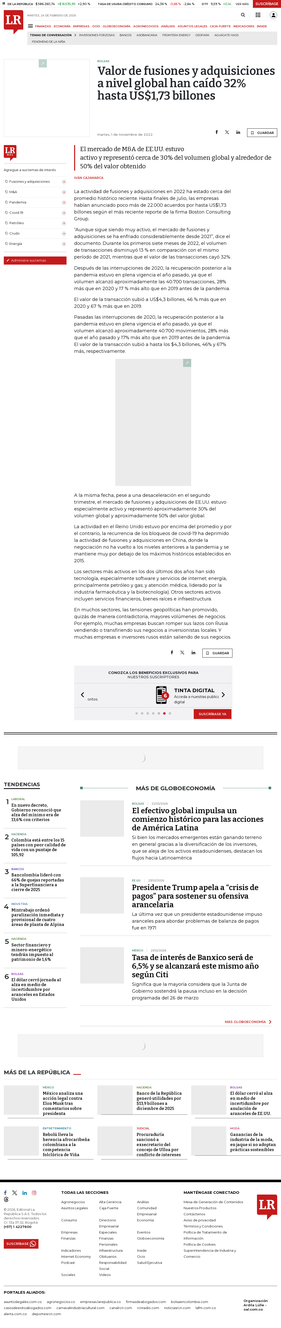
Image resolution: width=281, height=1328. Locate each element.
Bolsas (17, 973)
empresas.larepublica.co (100, 1301)
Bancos (126, 35)
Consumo (69, 1219)
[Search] (243, 15)
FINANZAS (43, 26)
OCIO (96, 26)
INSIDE (262, 26)
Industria (19, 903)
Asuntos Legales (74, 1207)
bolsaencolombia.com (189, 1301)
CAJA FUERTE (220, 26)
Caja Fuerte (108, 1207)
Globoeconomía (150, 1237)
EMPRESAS (81, 26)
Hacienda (18, 833)
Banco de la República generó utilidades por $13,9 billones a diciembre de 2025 (159, 1100)
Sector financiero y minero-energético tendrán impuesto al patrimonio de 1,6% (32, 952)
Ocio (141, 1255)
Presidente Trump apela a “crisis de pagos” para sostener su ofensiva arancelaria (195, 895)
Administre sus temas (26, 260)
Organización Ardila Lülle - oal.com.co (256, 1304)
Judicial (143, 1127)
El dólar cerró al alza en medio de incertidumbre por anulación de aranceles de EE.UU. (251, 1102)
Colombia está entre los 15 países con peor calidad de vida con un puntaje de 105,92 (38, 847)
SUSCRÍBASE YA (212, 713)
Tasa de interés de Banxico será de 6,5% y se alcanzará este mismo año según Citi (195, 965)
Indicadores (71, 1249)
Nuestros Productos (200, 1207)
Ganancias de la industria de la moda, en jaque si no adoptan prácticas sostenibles (253, 1141)
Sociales (68, 1274)
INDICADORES (243, 26)
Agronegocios (73, 1201)
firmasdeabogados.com (146, 1301)
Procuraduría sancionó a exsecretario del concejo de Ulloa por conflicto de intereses (159, 1143)
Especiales (108, 1231)
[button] (81, 695)
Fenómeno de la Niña (48, 41)
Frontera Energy (176, 35)
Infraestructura (111, 1249)
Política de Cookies (199, 1243)
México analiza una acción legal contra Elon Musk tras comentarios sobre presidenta (63, 1102)
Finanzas (68, 1237)
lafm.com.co (206, 1307)
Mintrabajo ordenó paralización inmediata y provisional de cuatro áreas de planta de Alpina (37, 917)
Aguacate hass (226, 35)
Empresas (69, 1231)
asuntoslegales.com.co (23, 1301)
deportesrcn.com (46, 1313)
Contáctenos (194, 1213)
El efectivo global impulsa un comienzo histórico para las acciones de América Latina (198, 819)
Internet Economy (76, 1255)
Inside (142, 1249)
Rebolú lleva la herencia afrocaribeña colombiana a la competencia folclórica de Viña (66, 1143)
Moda (235, 1127)
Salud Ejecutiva (149, 1262)
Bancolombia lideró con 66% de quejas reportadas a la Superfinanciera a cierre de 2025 (37, 882)
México (48, 1086)
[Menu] (31, 25)
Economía (145, 1219)
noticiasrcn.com (177, 1307)
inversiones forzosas (97, 35)
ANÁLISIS (168, 26)
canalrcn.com (121, 1307)
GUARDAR (262, 133)
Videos (105, 1274)
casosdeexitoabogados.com (27, 1307)
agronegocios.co (61, 1301)
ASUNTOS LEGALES (192, 26)
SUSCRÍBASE (266, 4)
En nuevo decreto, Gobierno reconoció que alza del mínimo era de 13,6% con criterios (36, 812)
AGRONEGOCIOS (146, 26)
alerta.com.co (15, 1313)
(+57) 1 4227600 (17, 1226)
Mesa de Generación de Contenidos (213, 1201)
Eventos (143, 1231)
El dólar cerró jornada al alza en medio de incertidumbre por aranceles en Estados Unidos (36, 989)
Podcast (68, 1262)
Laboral (18, 798)
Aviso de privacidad (200, 1219)
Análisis (143, 1201)
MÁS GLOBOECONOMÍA (245, 1021)
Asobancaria (147, 35)
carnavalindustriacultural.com (80, 1307)
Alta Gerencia (110, 1201)
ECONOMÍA (62, 26)
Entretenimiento (57, 1127)
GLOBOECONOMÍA (117, 26)
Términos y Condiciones (203, 1225)
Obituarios (107, 1255)
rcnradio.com (148, 1307)
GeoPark (202, 35)
